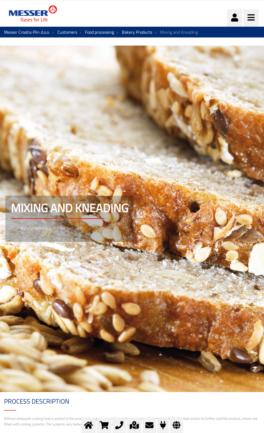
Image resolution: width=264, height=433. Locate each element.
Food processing (99, 32)
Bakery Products (137, 32)
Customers (67, 32)
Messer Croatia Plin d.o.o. (27, 32)
